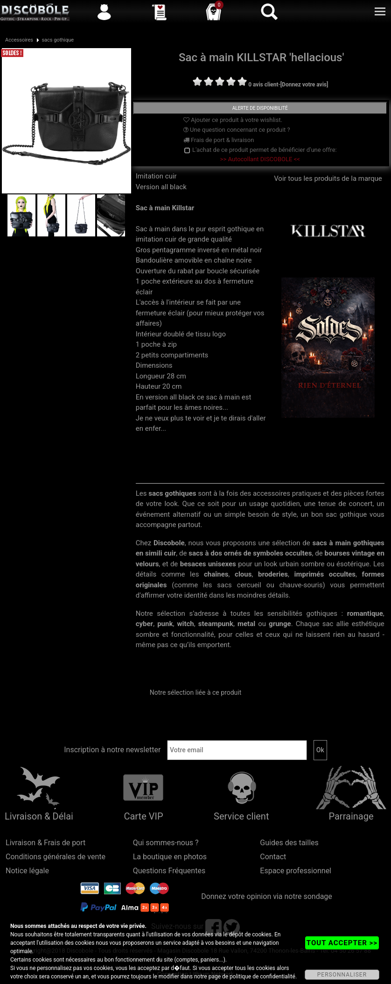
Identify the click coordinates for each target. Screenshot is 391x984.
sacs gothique (58, 40)
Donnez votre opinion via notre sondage (266, 896)
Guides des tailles (289, 842)
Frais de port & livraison (218, 139)
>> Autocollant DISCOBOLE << (260, 159)
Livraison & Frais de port (45, 842)
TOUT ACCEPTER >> (342, 943)
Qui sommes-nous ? (166, 842)
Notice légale (27, 870)
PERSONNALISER (342, 974)
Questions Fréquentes (169, 870)
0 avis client (263, 84)
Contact (273, 856)
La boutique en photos (170, 856)
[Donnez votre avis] (304, 84)
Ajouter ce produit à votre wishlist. (232, 119)
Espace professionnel (295, 870)
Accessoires (19, 40)
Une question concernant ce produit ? (236, 129)
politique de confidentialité (262, 976)
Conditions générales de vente (55, 856)
